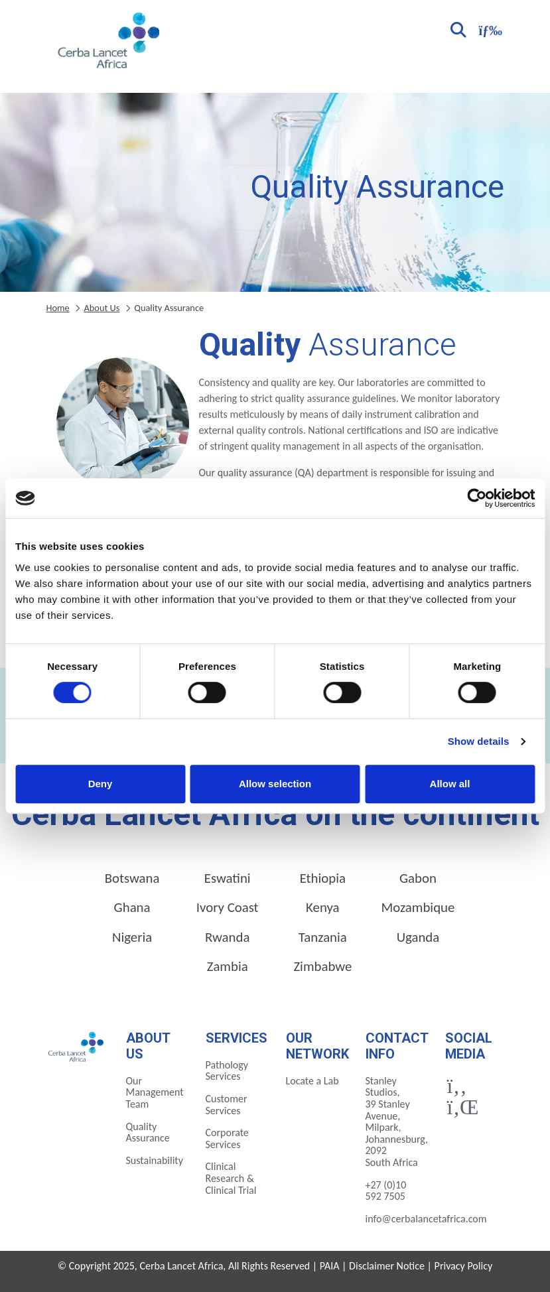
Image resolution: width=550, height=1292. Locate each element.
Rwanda (227, 937)
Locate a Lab (312, 1080)
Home (58, 308)
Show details (479, 741)
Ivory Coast (227, 907)
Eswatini (227, 878)
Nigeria (132, 937)
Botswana (132, 878)
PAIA (330, 1266)
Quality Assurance (148, 1132)
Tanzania (323, 937)
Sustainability (154, 1160)
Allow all (450, 783)
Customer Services (226, 1104)
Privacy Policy (464, 1266)
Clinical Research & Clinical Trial (231, 1178)
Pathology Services (227, 1071)
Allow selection (275, 783)
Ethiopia (323, 878)
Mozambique (418, 907)
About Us (101, 308)
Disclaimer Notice (387, 1266)
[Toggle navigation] (489, 29)
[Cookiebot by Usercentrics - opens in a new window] (477, 498)
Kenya (322, 907)
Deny (100, 783)
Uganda (418, 937)
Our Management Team (155, 1092)
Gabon (418, 878)
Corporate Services (227, 1138)
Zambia (227, 966)
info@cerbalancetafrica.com (426, 1218)
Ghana (132, 907)
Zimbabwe (322, 966)
